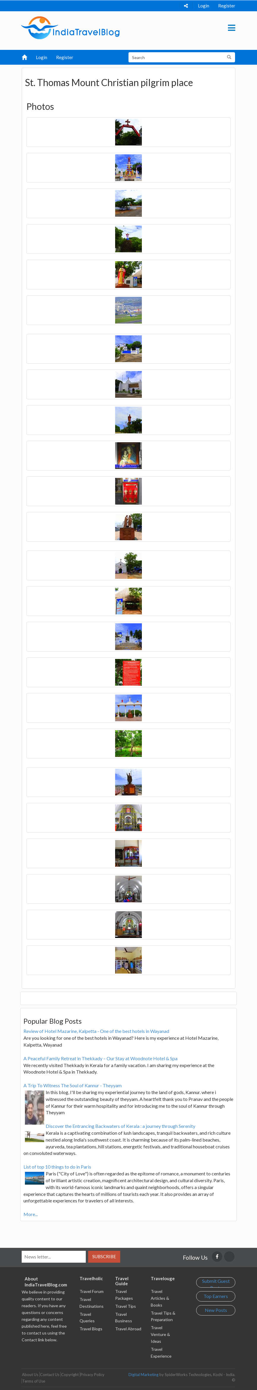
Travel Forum (92, 1291)
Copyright (70, 1374)
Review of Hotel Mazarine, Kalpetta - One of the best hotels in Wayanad (96, 1031)
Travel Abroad (128, 1328)
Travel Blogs (91, 1328)
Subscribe (104, 1256)
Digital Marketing (143, 1374)
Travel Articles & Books (160, 1298)
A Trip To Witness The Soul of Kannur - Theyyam (72, 1085)
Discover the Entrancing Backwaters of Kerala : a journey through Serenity (120, 1126)
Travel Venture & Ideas (160, 1334)
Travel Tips (125, 1306)
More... (30, 1214)
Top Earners (216, 1296)
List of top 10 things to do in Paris (57, 1166)
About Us (30, 1374)
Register (226, 5)
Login (203, 5)
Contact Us (49, 1374)
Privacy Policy (92, 1374)
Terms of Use (33, 1381)
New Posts (216, 1310)
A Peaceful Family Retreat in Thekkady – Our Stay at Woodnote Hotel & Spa (100, 1058)
